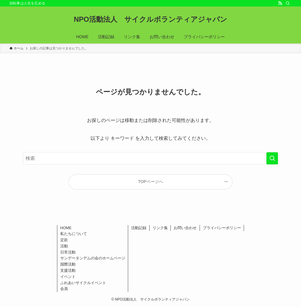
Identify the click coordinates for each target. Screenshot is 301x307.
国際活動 (68, 264)
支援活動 (68, 270)
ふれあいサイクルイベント (83, 283)
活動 (64, 246)
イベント (68, 276)
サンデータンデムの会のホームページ (92, 258)
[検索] (288, 3)
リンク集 (160, 228)
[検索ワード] (150, 158)
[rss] (280, 3)
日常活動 (68, 252)
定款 (64, 240)
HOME (66, 228)
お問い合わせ (185, 228)
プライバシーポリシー (222, 228)
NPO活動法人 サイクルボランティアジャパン (150, 19)
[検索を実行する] (272, 158)
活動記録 (138, 228)
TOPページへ (150, 181)
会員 (64, 288)
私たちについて (73, 233)
